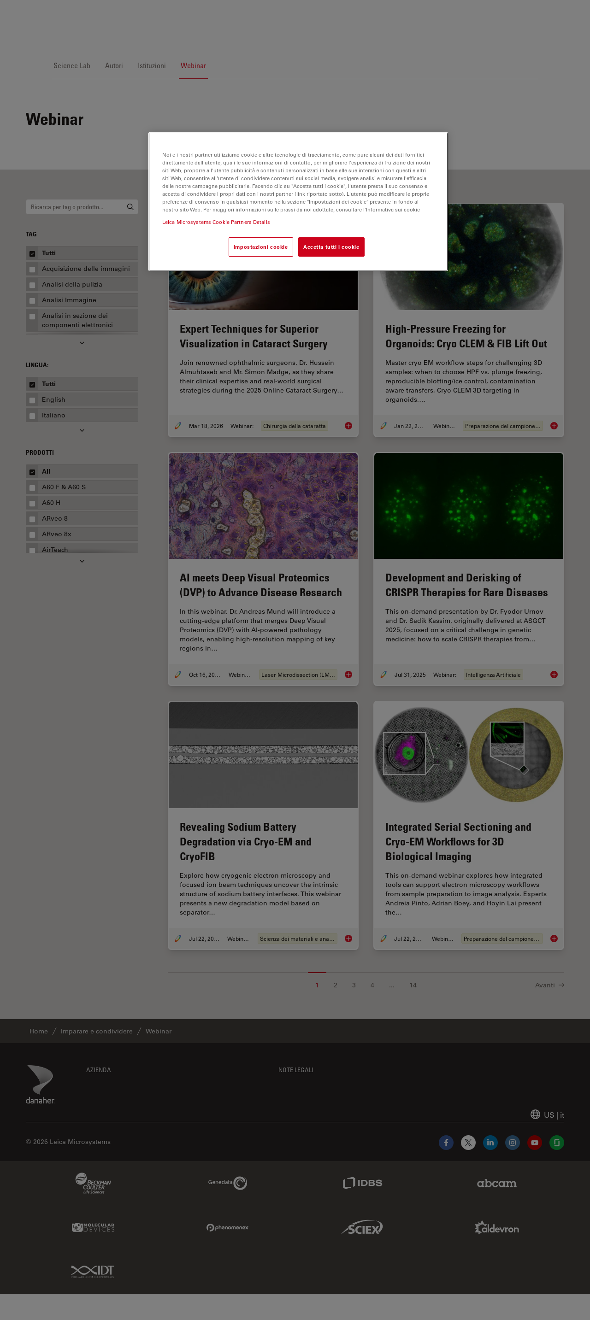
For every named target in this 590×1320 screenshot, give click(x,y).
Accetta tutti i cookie (331, 246)
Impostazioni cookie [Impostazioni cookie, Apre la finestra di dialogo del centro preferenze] (261, 246)
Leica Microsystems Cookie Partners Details (216, 221)
